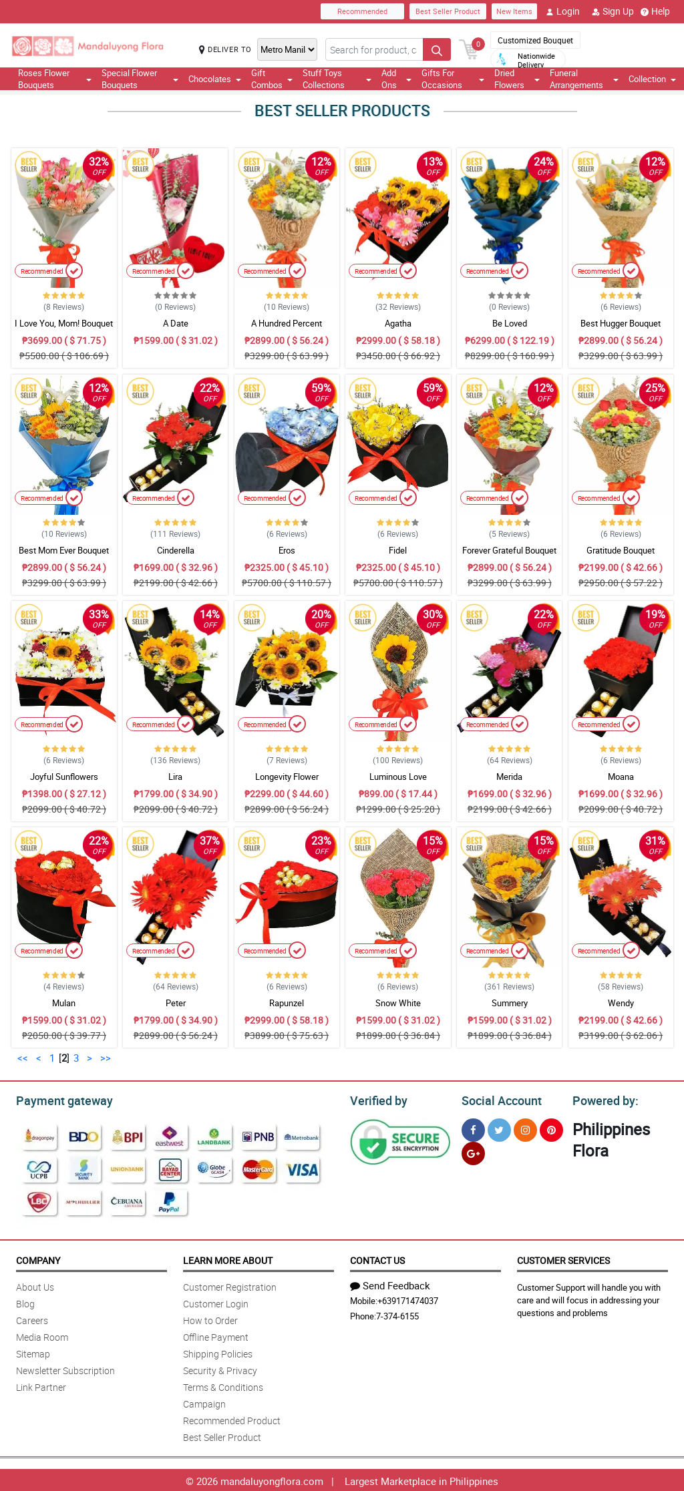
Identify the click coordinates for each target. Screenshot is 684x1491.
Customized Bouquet (535, 40)
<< (22, 1057)
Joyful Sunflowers (64, 777)
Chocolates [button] (214, 79)
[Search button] (437, 49)
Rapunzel (286, 1003)
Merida (509, 777)
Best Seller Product (447, 11)
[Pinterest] (551, 1128)
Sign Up (613, 11)
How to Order (210, 1318)
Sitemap (33, 1351)
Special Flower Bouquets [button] (140, 79)
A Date (175, 323)
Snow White (398, 1003)
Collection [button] (652, 79)
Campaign (204, 1402)
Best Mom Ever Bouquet (64, 550)
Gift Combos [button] (272, 79)
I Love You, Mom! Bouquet (64, 323)
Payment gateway (58, 1099)
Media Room (42, 1335)
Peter (176, 1003)
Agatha (398, 323)
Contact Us (377, 1258)
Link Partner (41, 1385)
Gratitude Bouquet (620, 550)
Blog (25, 1301)
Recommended (362, 11)
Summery (510, 1003)
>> (105, 1057)
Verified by (376, 1099)
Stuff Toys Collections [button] (337, 79)
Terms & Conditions (223, 1385)
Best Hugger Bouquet (620, 323)
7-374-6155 (397, 1314)
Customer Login (215, 1301)
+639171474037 (407, 1299)
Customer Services (563, 1258)
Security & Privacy (220, 1368)
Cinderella (175, 550)
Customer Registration (230, 1285)
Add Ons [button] (396, 79)
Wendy (621, 1003)
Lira (175, 777)
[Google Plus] (473, 1151)
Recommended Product (232, 1418)
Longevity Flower (287, 777)
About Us (35, 1285)
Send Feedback (390, 1283)
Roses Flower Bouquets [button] (55, 79)
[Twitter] (499, 1128)
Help (655, 11)
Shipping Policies (217, 1351)
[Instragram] (525, 1128)
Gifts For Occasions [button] (452, 79)
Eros (287, 550)
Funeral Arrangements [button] (584, 79)
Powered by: (602, 1099)
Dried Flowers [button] (516, 79)
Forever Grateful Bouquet (509, 550)
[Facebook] (473, 1128)
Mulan (63, 1003)
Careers (32, 1318)
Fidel (398, 550)
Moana (621, 777)
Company (38, 1258)
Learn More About (228, 1258)
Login (563, 11)
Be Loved (509, 323)
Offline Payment (215, 1335)
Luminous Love (398, 777)
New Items (514, 11)
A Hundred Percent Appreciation (286, 329)
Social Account (498, 1099)
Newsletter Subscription (65, 1368)
